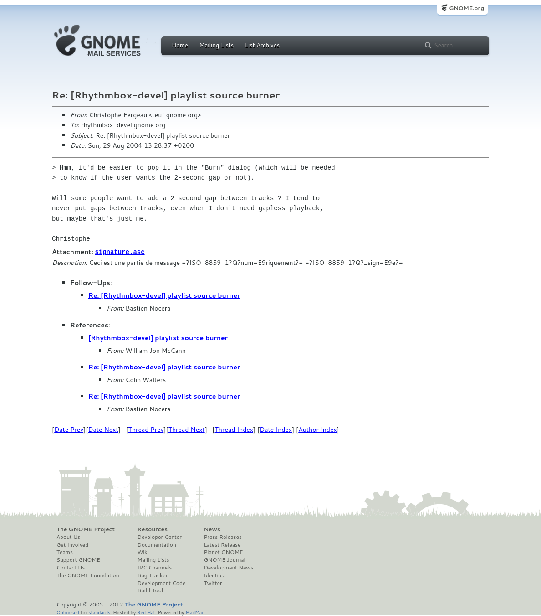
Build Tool (150, 590)
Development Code (162, 582)
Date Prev (68, 429)
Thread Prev (146, 429)
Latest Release (222, 544)
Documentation (157, 544)
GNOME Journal (224, 559)
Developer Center (160, 536)
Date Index (276, 429)
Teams (64, 551)
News (212, 529)
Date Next (103, 429)
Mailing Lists (216, 45)
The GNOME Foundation (87, 575)
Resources (153, 529)
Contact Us (70, 567)
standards (99, 611)
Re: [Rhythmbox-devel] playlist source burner (164, 295)
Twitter (213, 582)
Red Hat (146, 611)
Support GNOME (78, 559)
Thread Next (186, 429)
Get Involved (72, 544)
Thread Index (234, 429)
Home (180, 45)
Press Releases (222, 536)
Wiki (143, 551)
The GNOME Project (85, 529)
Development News (228, 567)
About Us (68, 536)
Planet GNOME (223, 551)
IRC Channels (155, 567)
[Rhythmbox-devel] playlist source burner (158, 337)
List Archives (262, 45)
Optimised (67, 611)
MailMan (194, 611)
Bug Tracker (153, 575)
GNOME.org (466, 8)
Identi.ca (214, 575)
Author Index (317, 429)
